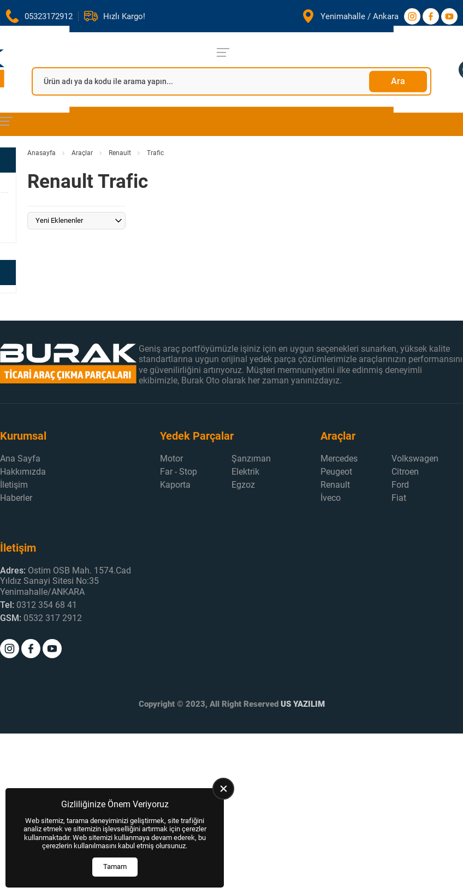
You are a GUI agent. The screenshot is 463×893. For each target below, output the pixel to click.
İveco (330, 498)
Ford (400, 485)
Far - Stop (178, 471)
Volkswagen (414, 458)
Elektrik (245, 471)
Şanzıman (251, 458)
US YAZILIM (303, 704)
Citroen (405, 471)
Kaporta (175, 485)
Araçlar (82, 153)
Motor (171, 458)
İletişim (14, 485)
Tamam (115, 866)
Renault (120, 153)
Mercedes (339, 458)
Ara (398, 81)
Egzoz (243, 485)
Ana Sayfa (20, 458)
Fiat (398, 498)
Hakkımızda (23, 471)
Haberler (16, 498)
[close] (223, 789)
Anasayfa (41, 153)
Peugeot (336, 471)
